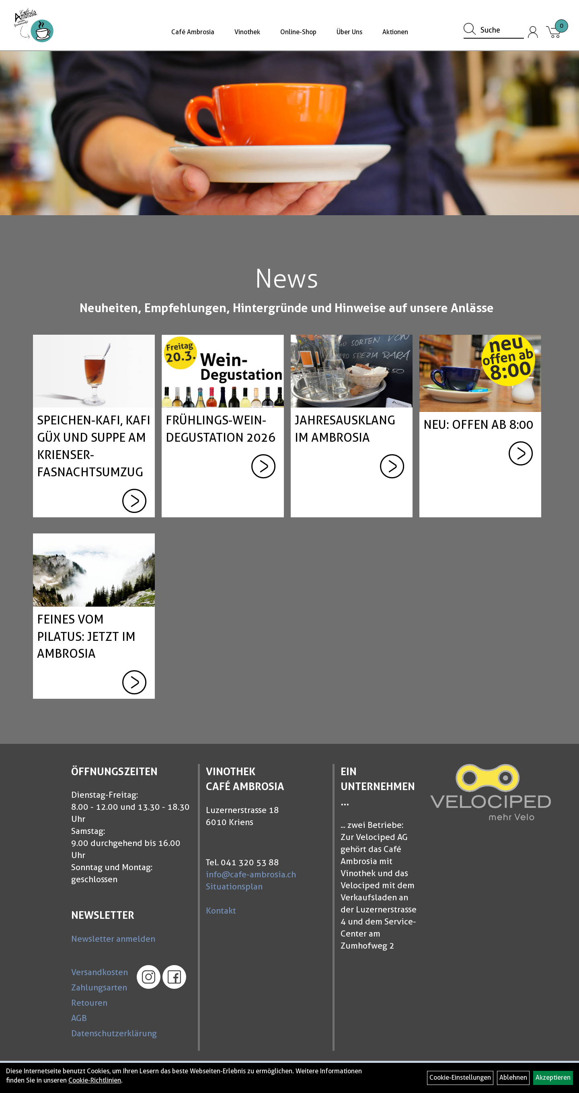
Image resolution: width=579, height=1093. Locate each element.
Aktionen (395, 32)
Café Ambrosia (192, 32)
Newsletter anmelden (113, 939)
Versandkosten (98, 972)
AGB (79, 1018)
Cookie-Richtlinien (94, 1080)
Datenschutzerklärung (98, 1033)
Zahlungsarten (98, 987)
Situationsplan (234, 886)
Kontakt (221, 911)
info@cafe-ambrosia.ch (251, 874)
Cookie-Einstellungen (460, 1077)
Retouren (89, 1003)
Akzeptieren (553, 1077)
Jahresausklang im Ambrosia (345, 429)
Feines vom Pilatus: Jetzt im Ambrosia (86, 636)
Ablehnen (513, 1077)
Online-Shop (298, 32)
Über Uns (349, 32)
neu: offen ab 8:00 (478, 424)
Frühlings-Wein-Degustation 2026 (220, 429)
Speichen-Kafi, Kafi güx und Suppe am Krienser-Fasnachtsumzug (93, 446)
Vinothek (247, 32)
